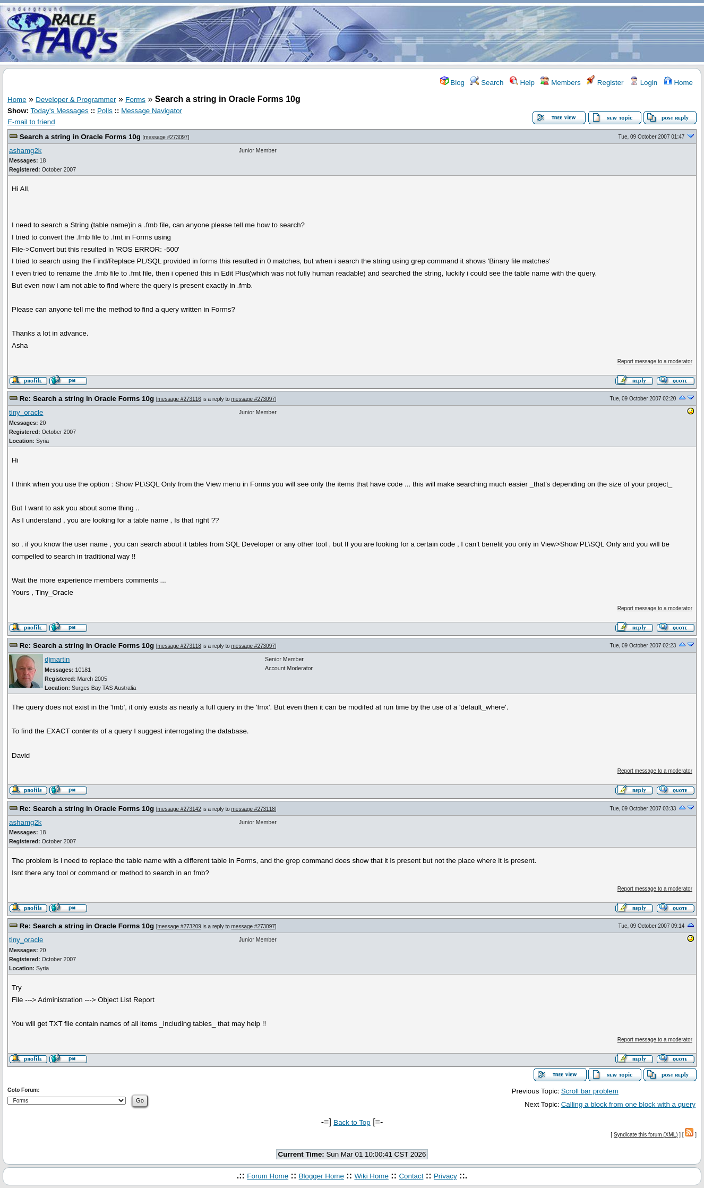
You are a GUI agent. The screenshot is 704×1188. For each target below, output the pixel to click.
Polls (105, 111)
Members (560, 83)
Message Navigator (151, 111)
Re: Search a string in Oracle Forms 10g (87, 399)
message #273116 (179, 399)
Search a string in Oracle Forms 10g (80, 137)
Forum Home (267, 1176)
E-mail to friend (31, 122)
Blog (452, 83)
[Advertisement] (414, 33)
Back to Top (351, 1122)
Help (522, 83)
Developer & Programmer (76, 100)
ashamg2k (25, 151)
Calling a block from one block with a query (628, 1104)
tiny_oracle (26, 412)
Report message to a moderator (654, 361)
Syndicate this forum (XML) (646, 1135)
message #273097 (165, 137)
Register (605, 83)
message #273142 (179, 809)
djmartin (57, 659)
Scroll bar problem (590, 1091)
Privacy (445, 1176)
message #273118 (179, 646)
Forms (135, 100)
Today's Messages (59, 111)
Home (678, 83)
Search (486, 83)
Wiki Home (371, 1176)
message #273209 (179, 926)
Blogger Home (321, 1176)
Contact (411, 1176)
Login (643, 83)
